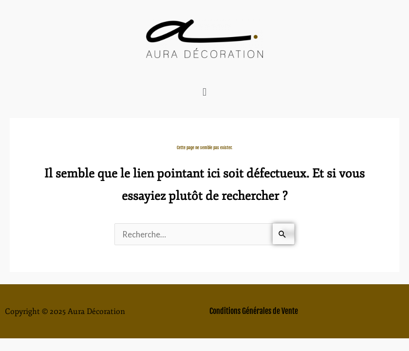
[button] (204, 92)
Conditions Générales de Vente (253, 311)
